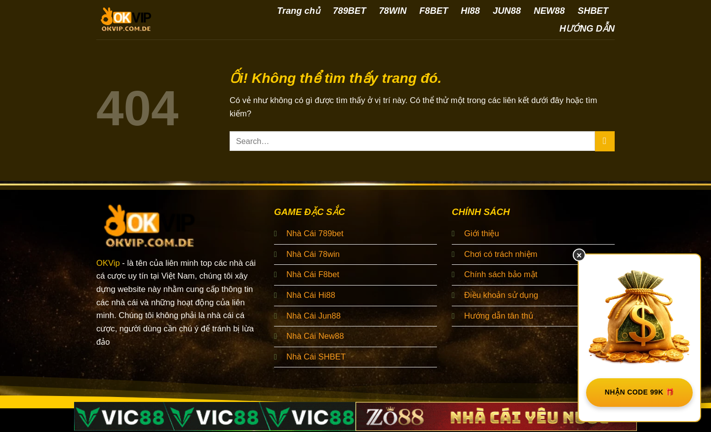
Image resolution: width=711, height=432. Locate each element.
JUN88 (507, 10)
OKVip (108, 263)
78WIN (392, 10)
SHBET (593, 10)
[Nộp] (605, 141)
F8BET (433, 10)
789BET (349, 10)
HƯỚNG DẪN (587, 28)
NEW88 (549, 10)
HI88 (470, 10)
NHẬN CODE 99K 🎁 (639, 392)
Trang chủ (298, 10)
